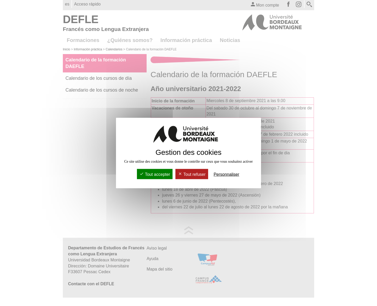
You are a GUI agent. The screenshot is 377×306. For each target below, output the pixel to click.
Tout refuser (192, 174)
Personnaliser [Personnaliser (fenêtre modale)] (226, 174)
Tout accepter (155, 174)
